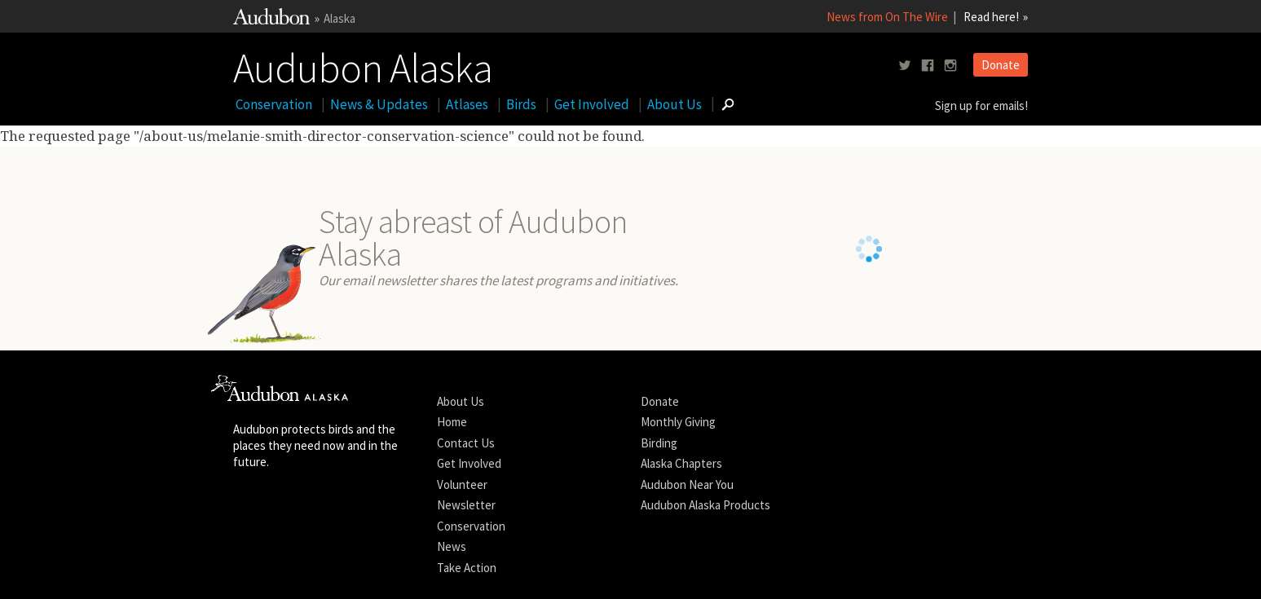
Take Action (466, 588)
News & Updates (379, 104)
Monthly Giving (678, 443)
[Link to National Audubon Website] (271, 20)
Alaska (339, 18)
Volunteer (462, 505)
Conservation (274, 104)
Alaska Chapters (681, 484)
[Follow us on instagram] (950, 65)
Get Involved (591, 104)
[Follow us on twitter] (905, 65)
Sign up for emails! (981, 105)
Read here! (991, 16)
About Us (674, 104)
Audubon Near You (687, 505)
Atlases (467, 104)
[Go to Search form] (728, 104)
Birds (521, 104)
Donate (1000, 65)
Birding (659, 463)
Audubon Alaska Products (705, 526)
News (451, 567)
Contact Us (466, 463)
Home (452, 443)
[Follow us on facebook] (927, 65)
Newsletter (466, 526)
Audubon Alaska (362, 64)
